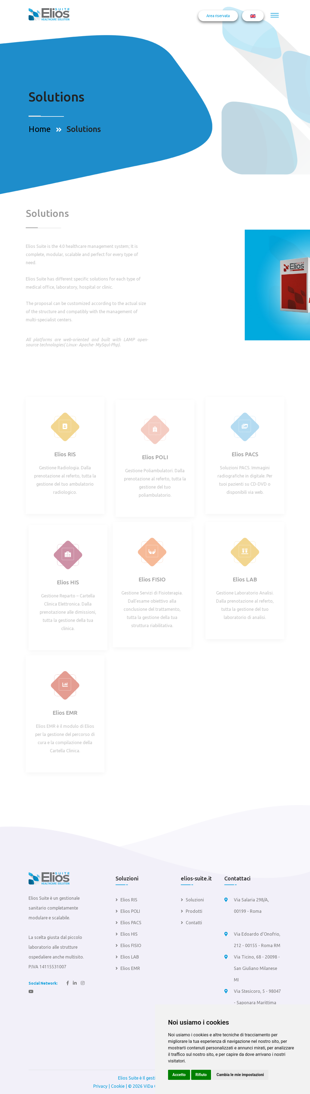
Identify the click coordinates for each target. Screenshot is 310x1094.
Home (40, 129)
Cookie (118, 1086)
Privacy (100, 1086)
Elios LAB (247, 579)
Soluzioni (195, 899)
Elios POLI (155, 459)
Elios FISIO (149, 579)
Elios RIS (62, 454)
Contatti (194, 922)
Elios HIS (68, 584)
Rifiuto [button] (201, 1075)
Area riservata (218, 16)
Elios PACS (247, 454)
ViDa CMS (153, 1086)
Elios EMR (62, 713)
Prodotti (194, 911)
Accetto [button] (179, 1075)
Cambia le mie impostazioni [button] (240, 1075)
